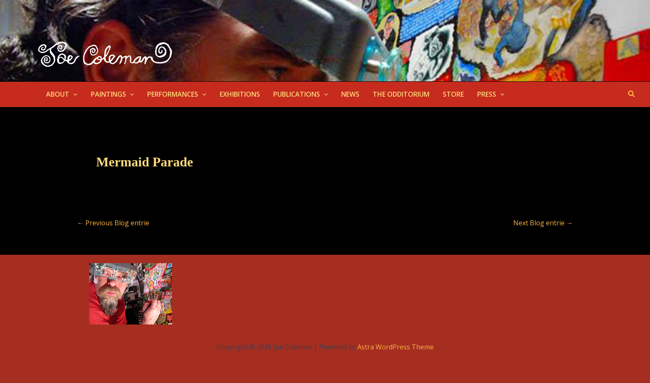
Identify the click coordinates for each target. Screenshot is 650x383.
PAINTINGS (112, 94)
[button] (73, 94)
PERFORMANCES (176, 94)
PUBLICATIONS (300, 94)
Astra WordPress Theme (395, 346)
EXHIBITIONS (240, 94)
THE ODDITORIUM (401, 94)
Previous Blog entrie (113, 223)
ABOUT (62, 94)
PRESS (490, 94)
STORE (453, 94)
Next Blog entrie (543, 223)
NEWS (350, 94)
